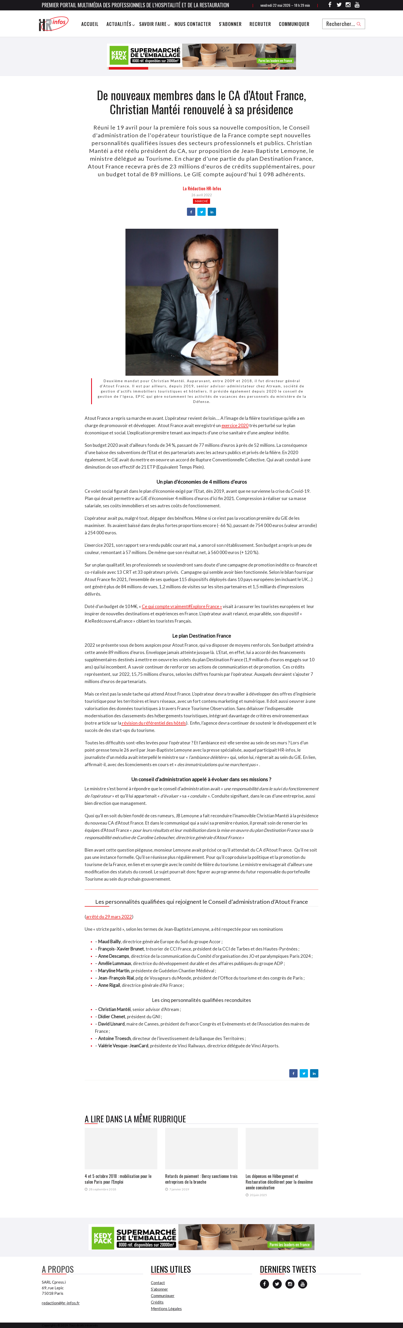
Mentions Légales (166, 1308)
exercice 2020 (234, 425)
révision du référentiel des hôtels (153, 723)
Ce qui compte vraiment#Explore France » (182, 606)
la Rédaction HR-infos (202, 188)
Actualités (118, 24)
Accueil (90, 24)
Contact (158, 1282)
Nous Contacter (192, 24)
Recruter (260, 24)
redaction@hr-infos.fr (61, 1302)
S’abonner (230, 24)
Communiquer (294, 24)
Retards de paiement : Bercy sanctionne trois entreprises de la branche (201, 1179)
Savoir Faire (153, 24)
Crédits (157, 1302)
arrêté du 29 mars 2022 (109, 916)
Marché (201, 201)
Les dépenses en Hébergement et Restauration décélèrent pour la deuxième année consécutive (279, 1182)
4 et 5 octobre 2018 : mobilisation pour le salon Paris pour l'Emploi (118, 1179)
